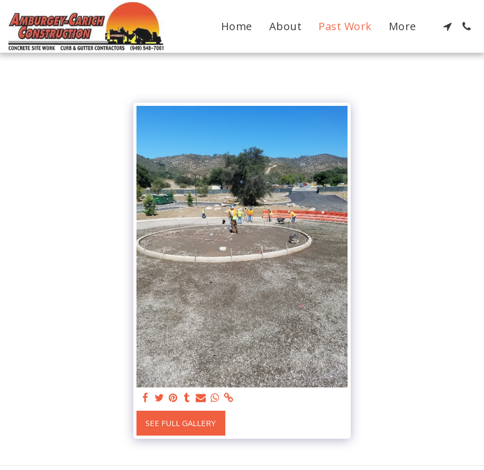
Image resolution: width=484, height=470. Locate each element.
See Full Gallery (180, 423)
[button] (447, 26)
